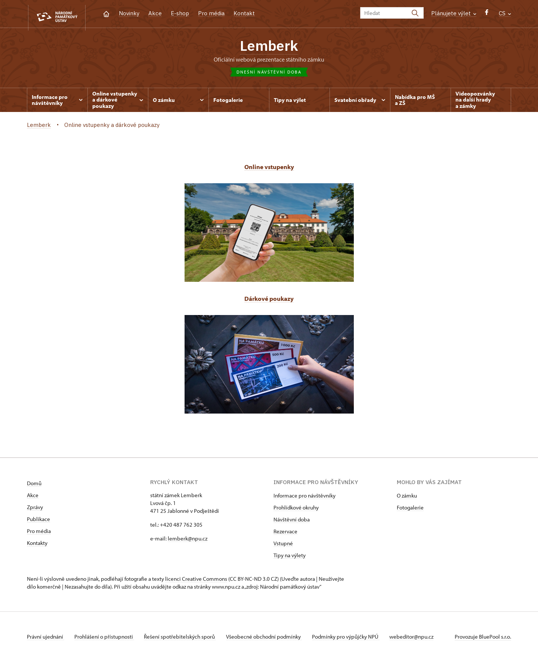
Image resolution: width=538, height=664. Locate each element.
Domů (34, 485)
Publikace (38, 521)
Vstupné (283, 545)
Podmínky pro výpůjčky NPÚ (353, 639)
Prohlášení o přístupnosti (106, 639)
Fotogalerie (410, 510)
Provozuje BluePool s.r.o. (483, 639)
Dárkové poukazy (269, 301)
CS (505, 13)
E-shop (180, 13)
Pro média (211, 13)
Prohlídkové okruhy (296, 510)
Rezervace (285, 533)
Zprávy (35, 509)
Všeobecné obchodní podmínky (270, 639)
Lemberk (269, 46)
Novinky (129, 13)
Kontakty (37, 545)
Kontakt (244, 13)
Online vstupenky (269, 169)
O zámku (407, 498)
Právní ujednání (45, 639)
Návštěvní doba (291, 522)
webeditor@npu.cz (421, 639)
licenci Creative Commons (196, 581)
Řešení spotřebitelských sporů (184, 639)
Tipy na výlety (289, 557)
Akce (155, 13)
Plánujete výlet (453, 13)
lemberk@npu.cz (187, 541)
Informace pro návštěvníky (304, 498)
